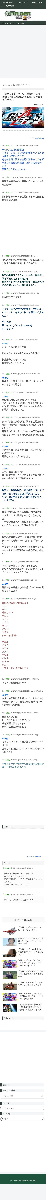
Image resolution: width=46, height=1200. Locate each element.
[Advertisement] (23, 50)
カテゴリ (16, 22)
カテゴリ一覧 (6, 2)
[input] (22, 1096)
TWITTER (10, 6)
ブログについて (21, 2)
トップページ (6, 22)
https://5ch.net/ (39, 138)
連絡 (22, 22)
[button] (42, 1096)
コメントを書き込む (23, 920)
